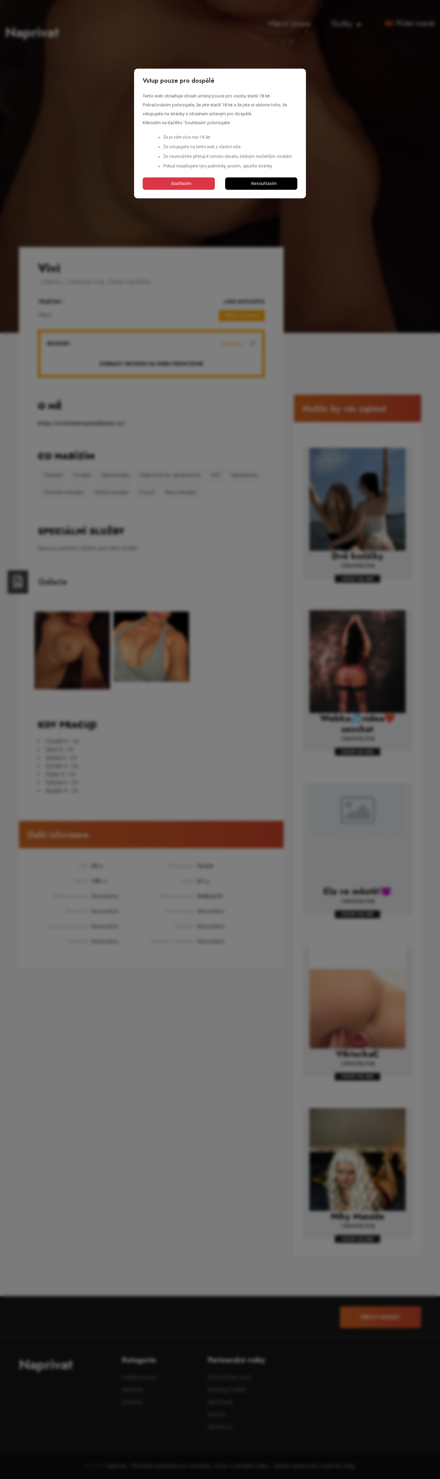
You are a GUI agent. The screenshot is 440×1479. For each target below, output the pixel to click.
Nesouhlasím (261, 183)
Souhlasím (178, 183)
